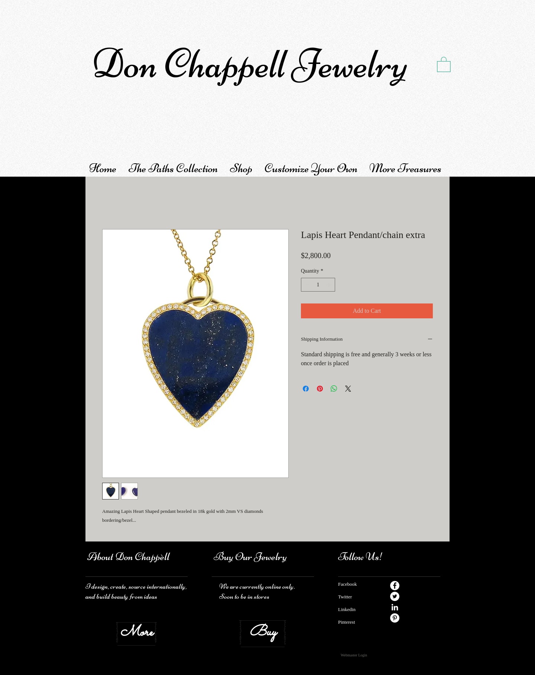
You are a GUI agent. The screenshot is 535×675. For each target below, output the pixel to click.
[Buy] (262, 632)
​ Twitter (345, 597)
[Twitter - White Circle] (394, 596)
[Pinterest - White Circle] (394, 618)
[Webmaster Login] (354, 655)
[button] (444, 64)
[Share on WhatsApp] (334, 388)
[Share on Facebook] (305, 388)
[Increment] (329, 284)
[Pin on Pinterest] (319, 388)
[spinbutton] (318, 284)
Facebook (347, 584)
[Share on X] (348, 388)
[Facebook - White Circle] (394, 585)
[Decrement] (306, 284)
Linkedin (347, 609)
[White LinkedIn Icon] (394, 607)
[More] (136, 632)
